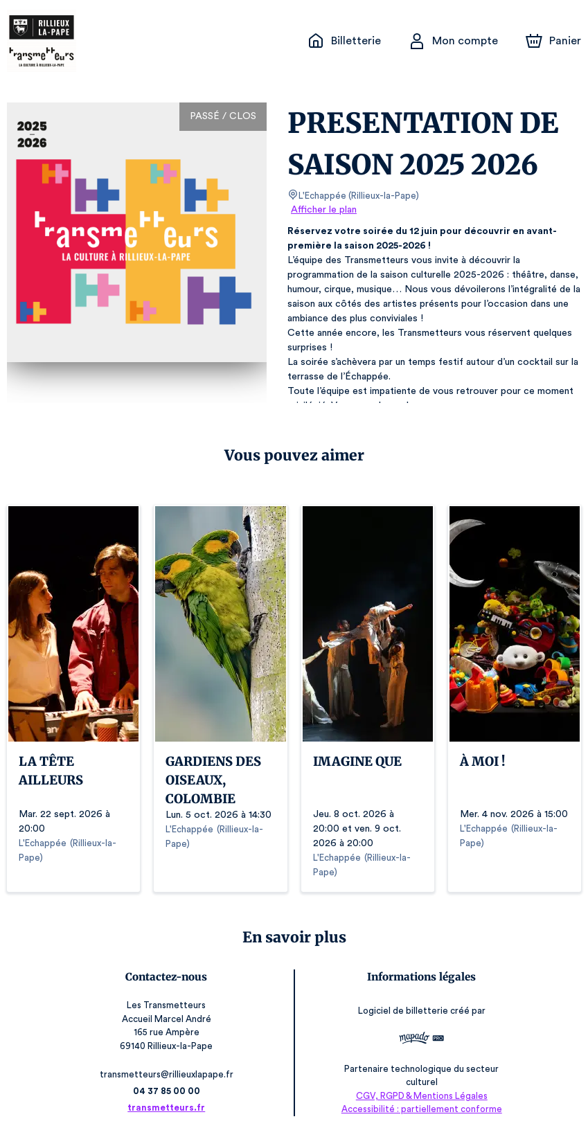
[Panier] (553, 41)
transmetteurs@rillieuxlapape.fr (168, 1074)
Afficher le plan (323, 209)
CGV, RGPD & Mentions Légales (419, 1096)
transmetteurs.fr (169, 1107)
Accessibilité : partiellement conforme (419, 1109)
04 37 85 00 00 (169, 1091)
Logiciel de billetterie (402, 1011)
